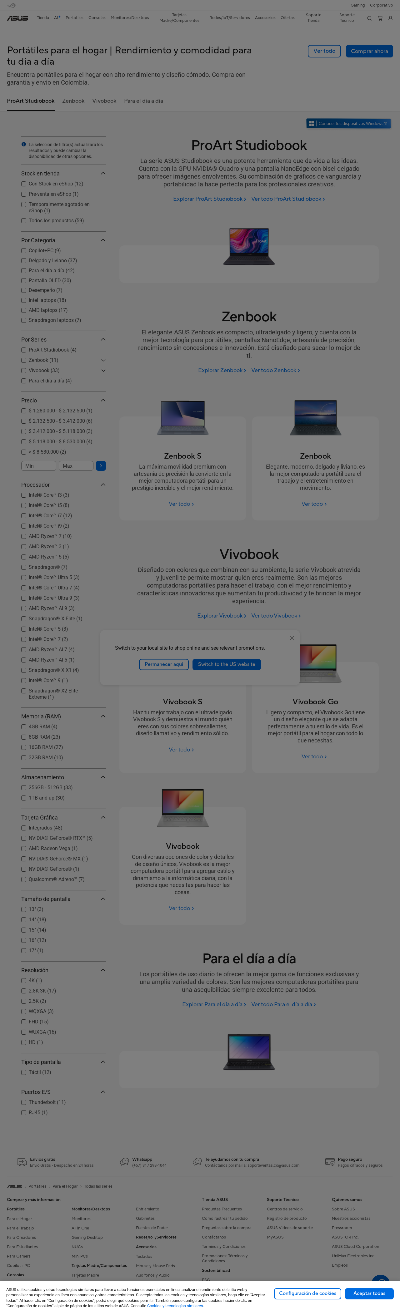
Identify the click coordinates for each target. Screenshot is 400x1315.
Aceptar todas (369, 1293)
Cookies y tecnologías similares (175, 1305)
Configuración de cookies (307, 1293)
